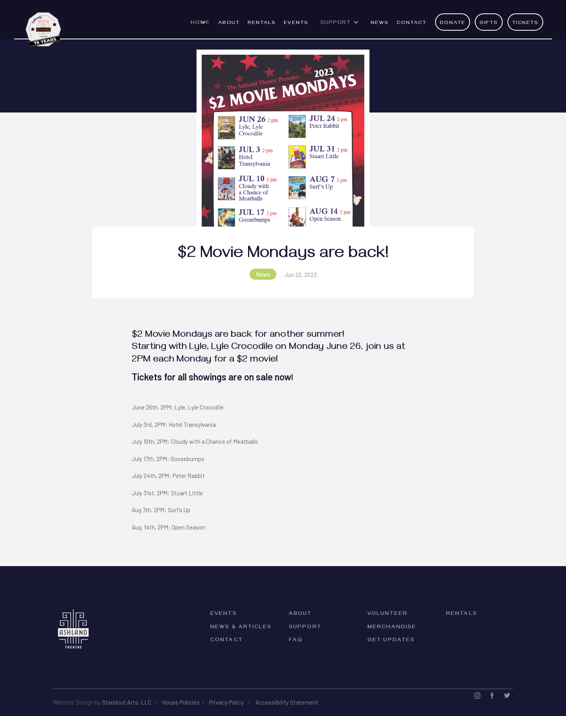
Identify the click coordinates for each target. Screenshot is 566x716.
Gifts (489, 23)
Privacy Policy (226, 702)
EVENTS (296, 23)
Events (223, 614)
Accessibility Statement (286, 702)
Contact (411, 23)
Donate (452, 23)
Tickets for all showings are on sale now (211, 376)
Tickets (525, 23)
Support (305, 627)
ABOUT (229, 23)
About (300, 614)
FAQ (296, 640)
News (380, 23)
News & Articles (241, 627)
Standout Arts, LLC (126, 702)
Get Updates (391, 640)
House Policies (181, 702)
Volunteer (388, 614)
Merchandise (392, 627)
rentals (262, 23)
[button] (200, 27)
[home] (43, 25)
